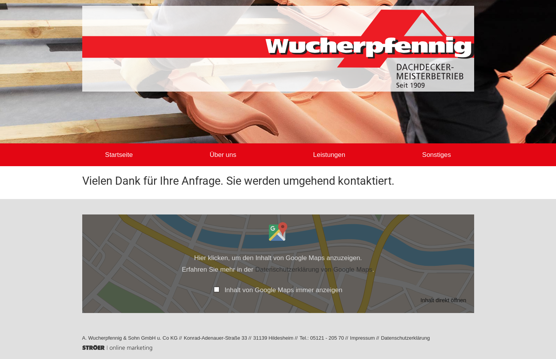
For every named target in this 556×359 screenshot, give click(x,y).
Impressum (362, 338)
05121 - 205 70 (327, 338)
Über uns (227, 154)
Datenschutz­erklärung (405, 338)
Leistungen (325, 154)
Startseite (130, 154)
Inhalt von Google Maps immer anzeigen (283, 290)
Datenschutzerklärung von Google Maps (313, 269)
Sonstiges (424, 154)
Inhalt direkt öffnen (443, 300)
